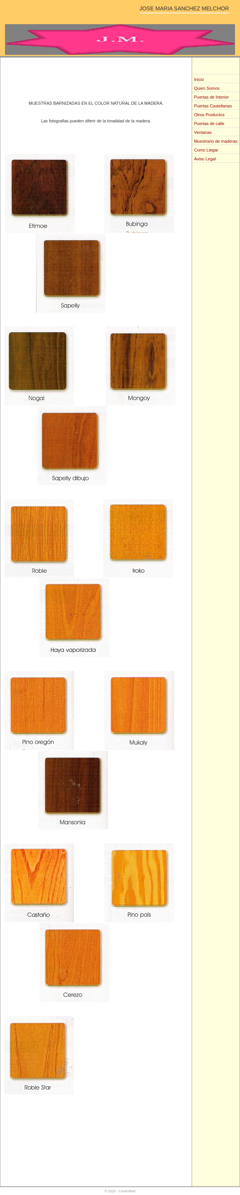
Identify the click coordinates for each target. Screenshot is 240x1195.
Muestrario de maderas (215, 141)
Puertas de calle (209, 123)
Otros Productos (209, 114)
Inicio (199, 79)
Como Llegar (206, 150)
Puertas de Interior (211, 97)
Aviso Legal (205, 159)
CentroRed (127, 1191)
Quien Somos (207, 88)
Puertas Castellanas (213, 106)
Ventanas (203, 132)
